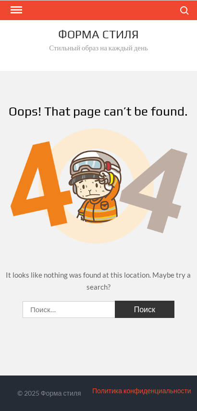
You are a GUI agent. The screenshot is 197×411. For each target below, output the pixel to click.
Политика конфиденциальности (141, 391)
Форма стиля (98, 34)
